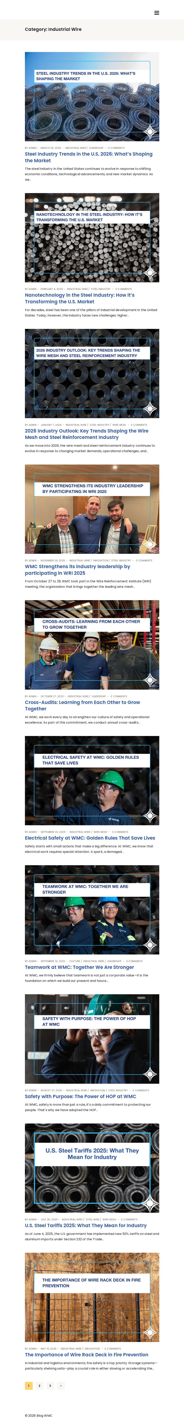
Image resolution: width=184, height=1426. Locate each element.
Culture (74, 961)
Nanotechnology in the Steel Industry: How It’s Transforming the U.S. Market (80, 298)
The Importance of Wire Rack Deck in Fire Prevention (87, 1354)
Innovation (100, 560)
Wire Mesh (119, 424)
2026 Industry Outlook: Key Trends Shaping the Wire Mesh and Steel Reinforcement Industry (86, 434)
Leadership (96, 148)
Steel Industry (101, 289)
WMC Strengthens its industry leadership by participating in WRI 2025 (77, 569)
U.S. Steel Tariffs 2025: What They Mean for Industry (86, 1225)
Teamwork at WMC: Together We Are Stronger (79, 967)
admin (32, 148)
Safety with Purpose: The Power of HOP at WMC (80, 1096)
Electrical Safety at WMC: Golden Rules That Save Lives (90, 838)
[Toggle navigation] (156, 13)
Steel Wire (92, 1219)
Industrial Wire (75, 148)
